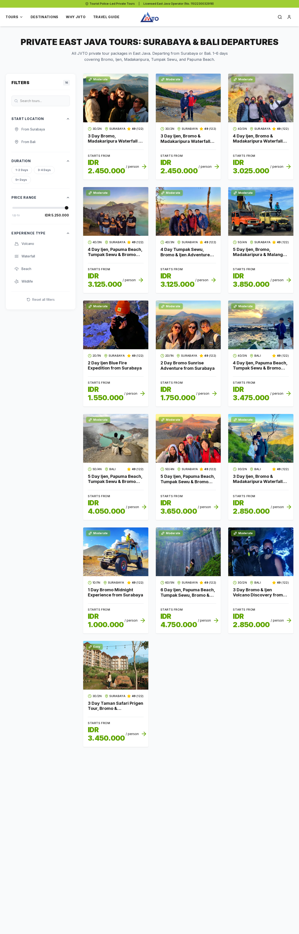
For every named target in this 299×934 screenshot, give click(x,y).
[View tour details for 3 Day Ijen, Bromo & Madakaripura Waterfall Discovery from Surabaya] (188, 98)
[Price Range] (40, 208)
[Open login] (289, 17)
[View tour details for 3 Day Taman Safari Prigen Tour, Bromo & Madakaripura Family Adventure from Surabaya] (115, 665)
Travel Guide (106, 17)
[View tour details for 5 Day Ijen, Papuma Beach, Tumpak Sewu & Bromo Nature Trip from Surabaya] (188, 438)
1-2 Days (21, 170)
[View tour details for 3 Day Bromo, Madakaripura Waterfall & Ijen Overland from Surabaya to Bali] (115, 98)
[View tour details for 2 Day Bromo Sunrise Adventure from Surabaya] (188, 325)
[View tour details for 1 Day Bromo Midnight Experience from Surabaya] (115, 551)
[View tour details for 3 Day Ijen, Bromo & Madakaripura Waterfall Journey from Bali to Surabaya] (260, 438)
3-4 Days (44, 170)
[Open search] (280, 17)
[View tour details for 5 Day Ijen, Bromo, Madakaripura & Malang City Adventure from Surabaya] (260, 211)
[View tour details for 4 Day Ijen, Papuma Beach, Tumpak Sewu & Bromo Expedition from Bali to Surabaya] (260, 325)
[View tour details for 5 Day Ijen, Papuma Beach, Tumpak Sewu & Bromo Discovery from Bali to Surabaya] (115, 438)
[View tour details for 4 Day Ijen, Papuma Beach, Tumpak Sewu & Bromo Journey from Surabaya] (115, 211)
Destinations (44, 17)
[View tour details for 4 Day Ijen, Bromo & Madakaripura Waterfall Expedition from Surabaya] (260, 98)
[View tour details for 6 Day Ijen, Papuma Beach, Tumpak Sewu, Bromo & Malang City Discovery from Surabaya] (188, 551)
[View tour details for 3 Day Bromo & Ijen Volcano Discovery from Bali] (260, 551)
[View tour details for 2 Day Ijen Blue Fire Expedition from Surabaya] (115, 325)
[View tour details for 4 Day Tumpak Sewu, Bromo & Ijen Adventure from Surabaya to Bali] (188, 211)
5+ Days (21, 179)
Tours (14, 17)
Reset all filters (41, 299)
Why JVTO (76, 17)
